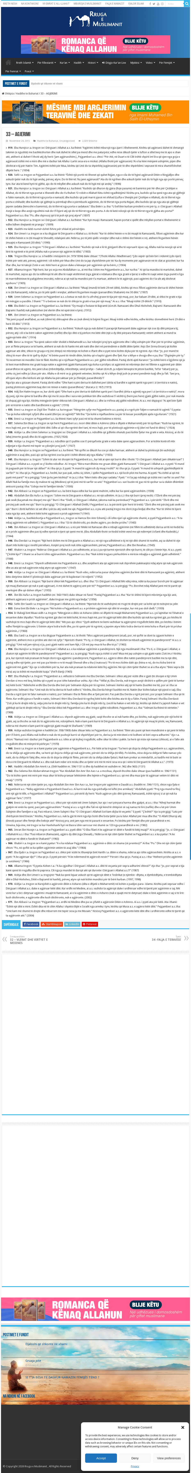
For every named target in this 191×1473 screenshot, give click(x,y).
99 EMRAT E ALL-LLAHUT (56, 3)
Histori (92, 62)
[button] (183, 1427)
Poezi (28, 71)
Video (149, 62)
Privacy (135, 1466)
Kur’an (63, 62)
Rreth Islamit (23, 62)
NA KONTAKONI (29, 3)
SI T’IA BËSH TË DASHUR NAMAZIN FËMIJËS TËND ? (62, 1377)
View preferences (169, 1458)
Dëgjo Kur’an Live (114, 62)
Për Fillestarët (45, 62)
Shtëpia (8, 93)
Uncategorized (67, 141)
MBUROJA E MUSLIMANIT (87, 3)
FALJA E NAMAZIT (114, 3)
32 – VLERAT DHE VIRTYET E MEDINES (31, 940)
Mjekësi (134, 62)
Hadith (77, 62)
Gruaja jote (33, 1361)
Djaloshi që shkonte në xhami (47, 83)
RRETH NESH (10, 3)
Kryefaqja (8, 62)
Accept (101, 1458)
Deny (134, 1458)
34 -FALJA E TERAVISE (160, 938)
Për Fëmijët (165, 62)
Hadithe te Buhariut (27, 93)
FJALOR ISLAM (136, 3)
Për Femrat (12, 71)
